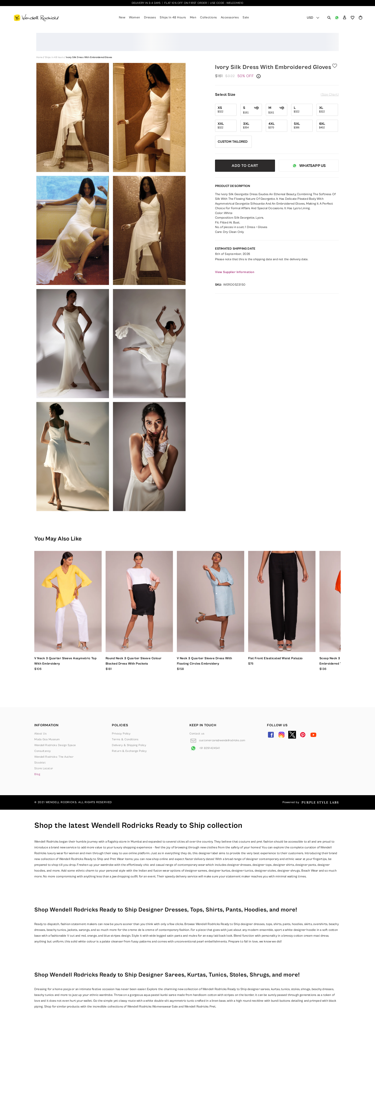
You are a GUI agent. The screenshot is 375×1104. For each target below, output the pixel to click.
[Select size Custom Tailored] (233, 142)
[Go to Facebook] (271, 735)
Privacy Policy (121, 733)
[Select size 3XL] (251, 126)
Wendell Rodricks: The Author (53, 756)
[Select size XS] (226, 110)
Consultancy (42, 751)
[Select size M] (276, 110)
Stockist (40, 762)
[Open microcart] (360, 17)
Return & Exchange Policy (129, 751)
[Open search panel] (329, 17)
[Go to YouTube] (313, 735)
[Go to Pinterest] (303, 735)
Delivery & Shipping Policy (129, 745)
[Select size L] (302, 110)
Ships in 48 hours (55, 57)
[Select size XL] (327, 110)
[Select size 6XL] (327, 126)
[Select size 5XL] (302, 126)
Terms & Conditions (125, 739)
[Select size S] (251, 110)
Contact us (196, 733)
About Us (40, 733)
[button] (344, 17)
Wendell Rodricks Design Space (55, 745)
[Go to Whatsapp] (204, 748)
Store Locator (43, 768)
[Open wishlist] (352, 17)
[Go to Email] (217, 740)
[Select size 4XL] (276, 126)
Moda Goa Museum (47, 739)
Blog (37, 774)
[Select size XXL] (226, 126)
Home (39, 57)
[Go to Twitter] (292, 735)
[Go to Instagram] (281, 735)
